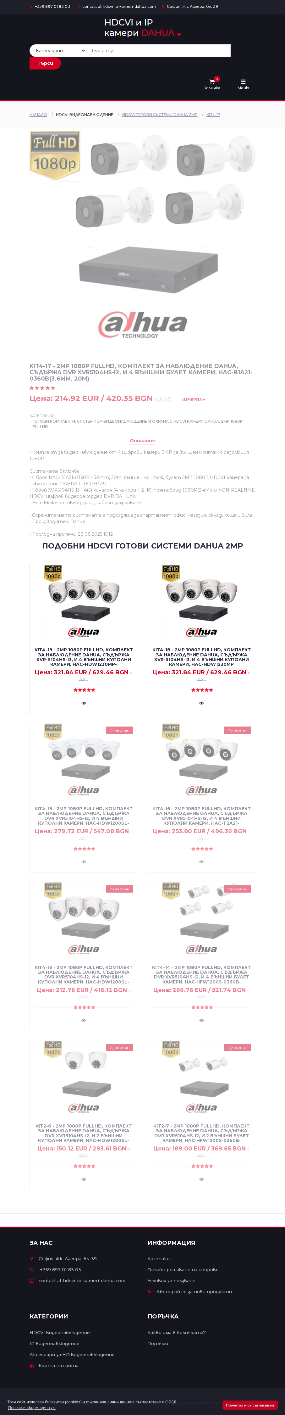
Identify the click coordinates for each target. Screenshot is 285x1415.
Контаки (158, 1259)
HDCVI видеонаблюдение (60, 1332)
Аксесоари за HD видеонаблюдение (72, 1354)
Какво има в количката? (176, 1332)
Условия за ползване (171, 1281)
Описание (142, 440)
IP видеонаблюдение (54, 1343)
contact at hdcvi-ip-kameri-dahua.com (116, 6)
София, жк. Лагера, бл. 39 (190, 6)
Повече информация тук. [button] (32, 1407)
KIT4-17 (213, 114)
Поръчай (157, 1343)
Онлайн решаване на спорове (183, 1270)
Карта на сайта (54, 1365)
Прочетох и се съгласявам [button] (250, 1405)
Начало (38, 114)
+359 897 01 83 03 (50, 6)
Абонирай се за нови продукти (189, 1292)
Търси (45, 63)
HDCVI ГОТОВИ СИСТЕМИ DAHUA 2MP (160, 114)
